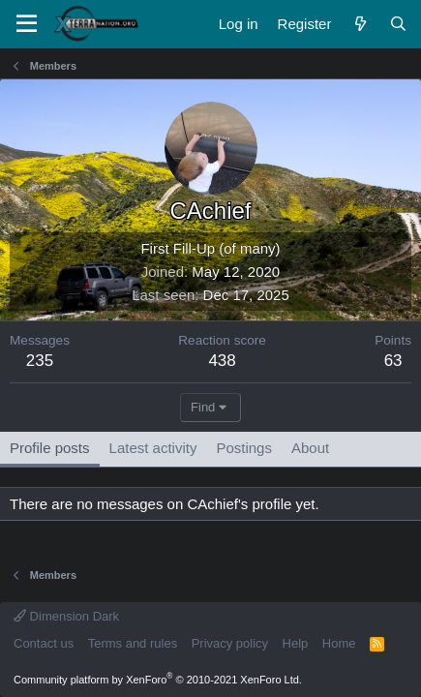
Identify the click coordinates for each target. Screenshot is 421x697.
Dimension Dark (66, 616)
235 (39, 360)
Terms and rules (132, 643)
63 (393, 360)
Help (296, 643)
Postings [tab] (244, 447)
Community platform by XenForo (158, 679)
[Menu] (26, 24)
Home (339, 643)
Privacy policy (230, 643)
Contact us (44, 643)
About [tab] (310, 447)
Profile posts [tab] (50, 447)
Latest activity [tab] (153, 447)
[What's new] (359, 24)
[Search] (398, 24)
